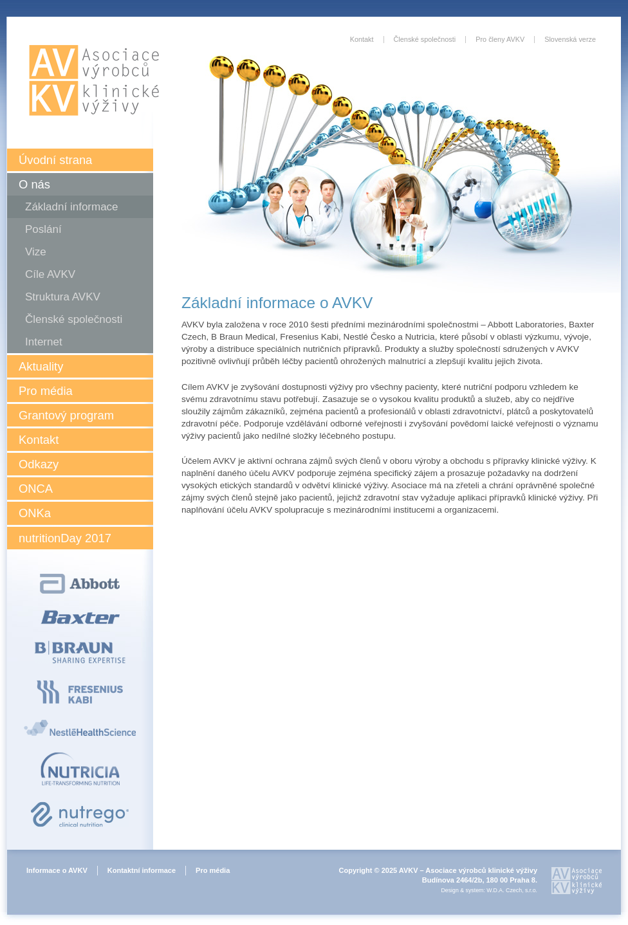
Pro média (46, 391)
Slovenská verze (570, 39)
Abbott (80, 584)
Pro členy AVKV (500, 39)
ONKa (35, 513)
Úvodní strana (55, 160)
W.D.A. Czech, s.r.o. (511, 890)
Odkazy (39, 464)
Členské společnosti (73, 319)
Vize (35, 252)
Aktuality (41, 366)
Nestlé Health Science (80, 728)
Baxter (80, 617)
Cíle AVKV (50, 274)
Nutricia (80, 768)
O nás (34, 184)
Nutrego (80, 814)
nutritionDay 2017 (65, 538)
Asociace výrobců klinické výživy (94, 80)
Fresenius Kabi (80, 692)
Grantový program (66, 415)
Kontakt (39, 439)
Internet (43, 342)
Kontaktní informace (141, 870)
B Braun (79, 652)
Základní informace (71, 207)
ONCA (36, 488)
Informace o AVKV (57, 870)
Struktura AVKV (62, 297)
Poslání (43, 229)
